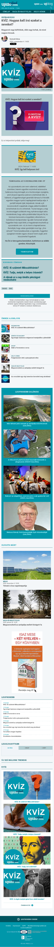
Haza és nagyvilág (21, 11)
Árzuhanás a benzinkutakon (12, 736)
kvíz (10, 288)
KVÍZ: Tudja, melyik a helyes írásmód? (23, 272)
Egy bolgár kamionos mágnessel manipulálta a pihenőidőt (31, 338)
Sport (13, 346)
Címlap (6, 11)
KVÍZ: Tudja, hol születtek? (27, 867)
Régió (5, 581)
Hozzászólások (27, 296)
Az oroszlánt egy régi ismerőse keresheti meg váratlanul (30, 377)
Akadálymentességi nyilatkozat (37, 926)
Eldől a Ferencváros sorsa (20, 348)
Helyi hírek (39, 11)
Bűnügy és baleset (18, 336)
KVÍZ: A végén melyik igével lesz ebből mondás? (27, 899)
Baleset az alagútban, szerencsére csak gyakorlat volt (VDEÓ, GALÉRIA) (27, 497)
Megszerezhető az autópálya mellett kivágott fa (27, 368)
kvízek (4, 288)
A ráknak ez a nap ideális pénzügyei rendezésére (21, 278)
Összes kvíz (27, 905)
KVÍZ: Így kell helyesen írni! (27, 169)
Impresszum (16, 926)
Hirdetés (8, 926)
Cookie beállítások (26, 927)
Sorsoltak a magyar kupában (12, 732)
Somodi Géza (15, 39)
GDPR (24, 926)
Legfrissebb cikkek (27, 919)
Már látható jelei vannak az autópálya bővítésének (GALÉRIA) (27, 425)
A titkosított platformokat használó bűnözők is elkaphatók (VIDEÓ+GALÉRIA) (27, 461)
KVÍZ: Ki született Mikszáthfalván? (21, 267)
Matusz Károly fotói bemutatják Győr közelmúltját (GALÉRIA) (27, 533)
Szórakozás (7, 17)
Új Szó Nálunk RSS (13, 932)
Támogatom (27, 252)
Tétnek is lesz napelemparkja (15, 586)
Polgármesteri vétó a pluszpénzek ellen (24, 358)
